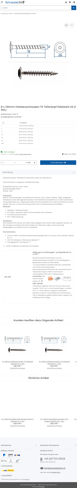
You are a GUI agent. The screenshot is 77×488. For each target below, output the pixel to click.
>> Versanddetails (6, 475)
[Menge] (14, 162)
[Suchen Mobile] (36, 8)
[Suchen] (73, 8)
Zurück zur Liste (7, 13)
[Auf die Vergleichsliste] (66, 25)
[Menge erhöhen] (34, 162)
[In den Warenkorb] (2, 20)
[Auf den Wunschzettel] (71, 25)
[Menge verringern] (3, 162)
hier (48, 297)
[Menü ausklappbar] (2, 1)
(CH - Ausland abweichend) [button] (23, 154)
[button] (66, 2)
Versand (26, 479)
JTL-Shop (42, 486)
